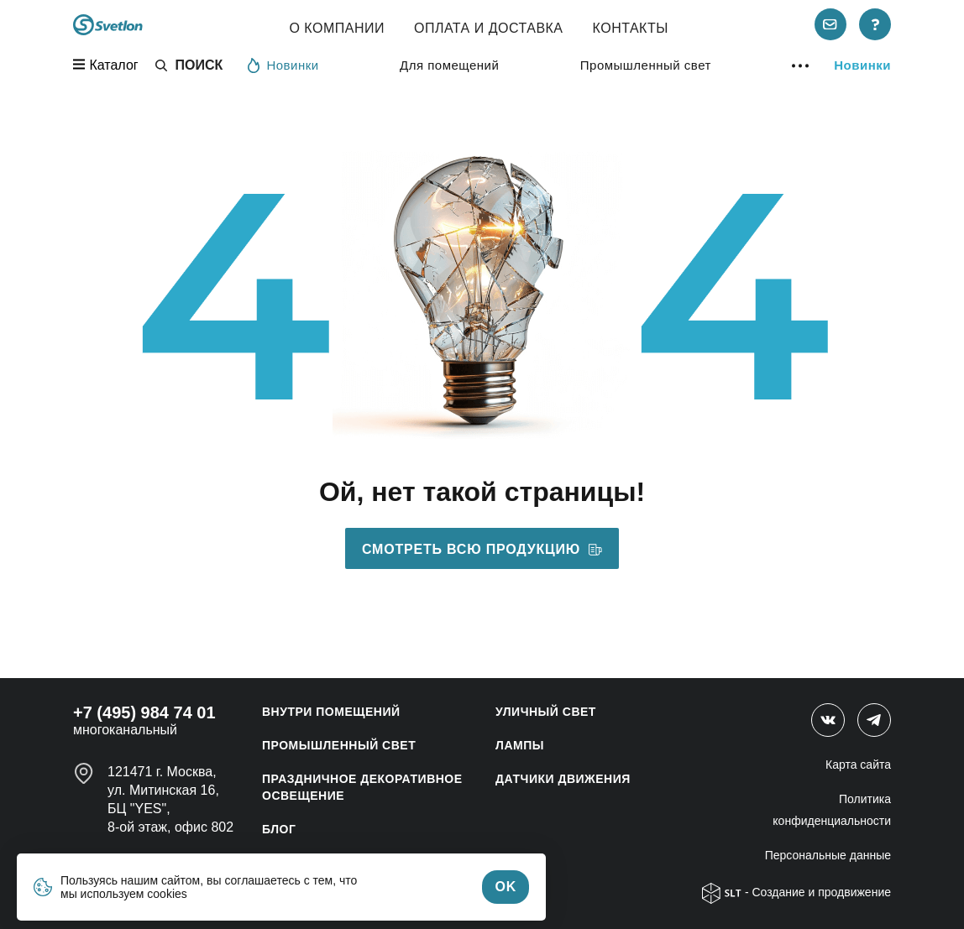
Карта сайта (858, 764)
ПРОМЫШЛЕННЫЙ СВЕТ (339, 745)
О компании (337, 28)
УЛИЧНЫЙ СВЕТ (545, 711)
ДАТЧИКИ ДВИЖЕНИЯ (563, 778)
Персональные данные (828, 855)
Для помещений (449, 65)
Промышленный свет (645, 65)
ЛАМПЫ (519, 745)
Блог (279, 829)
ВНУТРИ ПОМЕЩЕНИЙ (331, 711)
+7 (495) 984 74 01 (144, 712)
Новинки (283, 64)
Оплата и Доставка (488, 28)
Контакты (630, 28)
